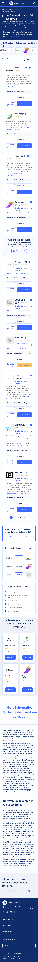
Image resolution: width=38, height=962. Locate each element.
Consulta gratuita (10, 103)
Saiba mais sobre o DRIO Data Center (17, 445)
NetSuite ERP (21, 67)
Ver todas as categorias (19, 891)
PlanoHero (20, 472)
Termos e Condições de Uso (11, 959)
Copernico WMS (26, 677)
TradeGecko (21, 156)
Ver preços (24, 103)
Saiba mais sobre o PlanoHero (17, 493)
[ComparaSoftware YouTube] (7, 912)
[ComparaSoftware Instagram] (14, 912)
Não (26, 537)
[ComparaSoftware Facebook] (11, 912)
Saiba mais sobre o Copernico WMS (19, 213)
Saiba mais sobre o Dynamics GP (18, 273)
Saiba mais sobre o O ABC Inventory (17, 397)
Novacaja (19, 113)
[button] (19, 92)
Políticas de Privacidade (9, 957)
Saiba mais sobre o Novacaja (18, 128)
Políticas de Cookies (24, 957)
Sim (11, 537)
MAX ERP (19, 337)
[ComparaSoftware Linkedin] (3, 912)
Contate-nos (19, 932)
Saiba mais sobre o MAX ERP (17, 349)
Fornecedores (19, 926)
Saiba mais (17, 36)
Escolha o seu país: (9, 939)
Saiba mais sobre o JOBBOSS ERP (19, 311)
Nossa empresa (19, 920)
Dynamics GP (21, 262)
